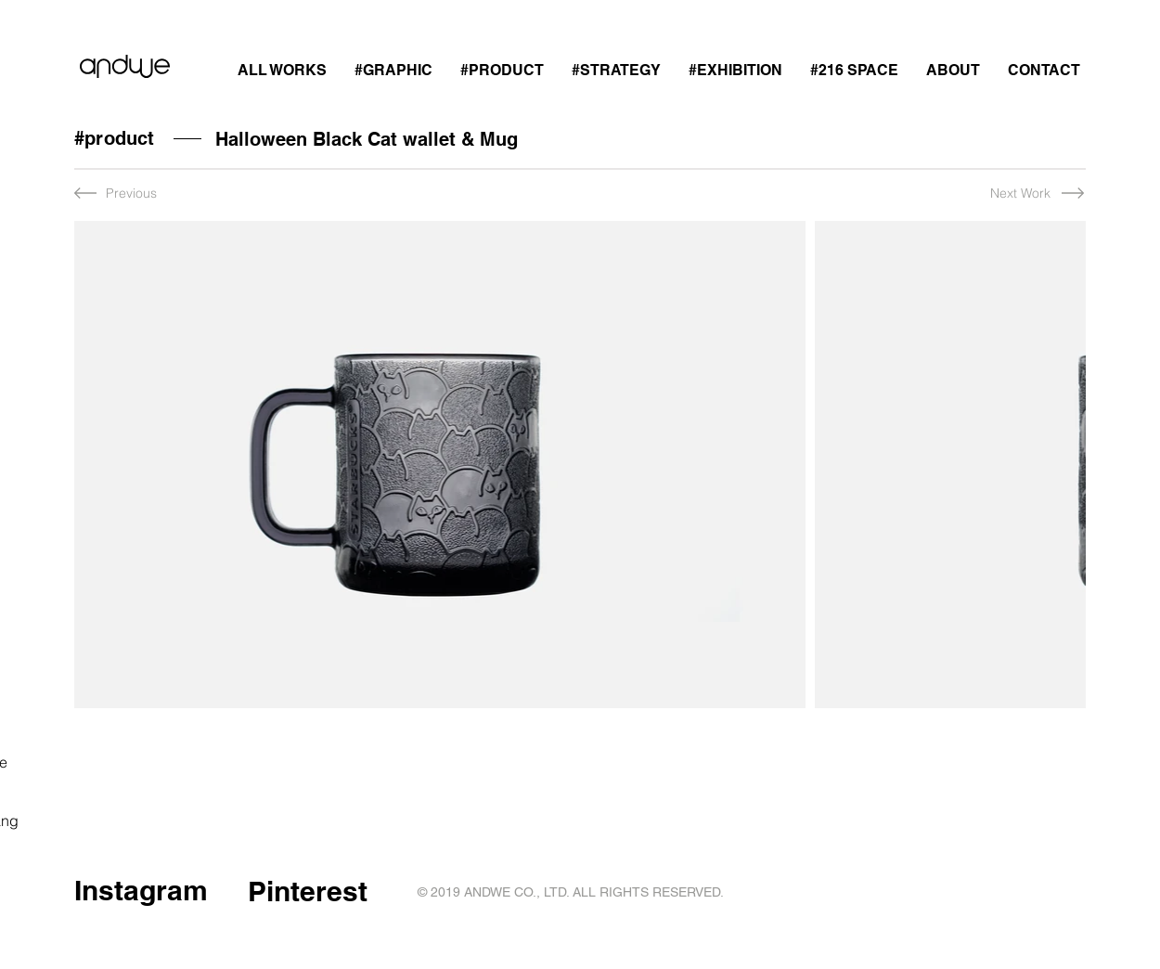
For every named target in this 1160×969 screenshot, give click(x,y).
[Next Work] (1001, 193)
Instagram (141, 890)
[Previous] (136, 193)
